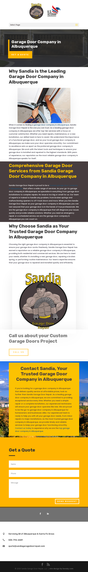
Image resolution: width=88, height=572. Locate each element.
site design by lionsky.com (61, 568)
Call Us (18, 349)
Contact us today (23, 428)
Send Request (67, 501)
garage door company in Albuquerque (51, 125)
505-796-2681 (15, 540)
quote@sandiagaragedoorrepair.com (26, 546)
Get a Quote (20, 55)
